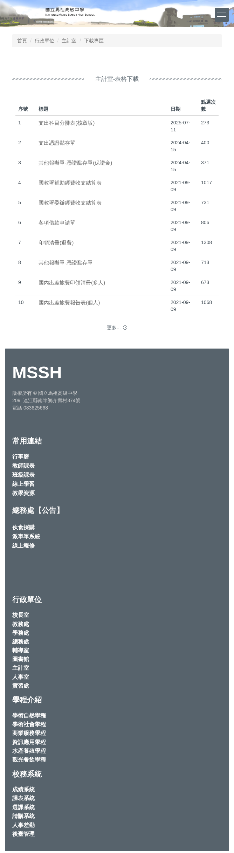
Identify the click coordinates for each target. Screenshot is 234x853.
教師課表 (23, 466)
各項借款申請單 (57, 223)
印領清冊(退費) (56, 243)
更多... (114, 327)
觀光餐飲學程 (29, 760)
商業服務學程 (29, 733)
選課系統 (23, 807)
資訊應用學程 (29, 742)
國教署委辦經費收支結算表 (70, 203)
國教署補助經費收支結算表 (70, 183)
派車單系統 (26, 536)
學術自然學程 (29, 715)
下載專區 (94, 40)
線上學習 (23, 484)
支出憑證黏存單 (57, 143)
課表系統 (23, 798)
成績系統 (23, 789)
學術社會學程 (29, 724)
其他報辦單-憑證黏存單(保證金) (75, 163)
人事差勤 (23, 825)
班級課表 (23, 475)
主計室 (69, 40)
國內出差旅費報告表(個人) (69, 302)
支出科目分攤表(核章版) (67, 123)
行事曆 (20, 457)
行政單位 (44, 40)
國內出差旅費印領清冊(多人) (72, 283)
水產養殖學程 (29, 751)
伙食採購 (23, 527)
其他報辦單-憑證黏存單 (66, 263)
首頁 (22, 40)
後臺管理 (23, 834)
